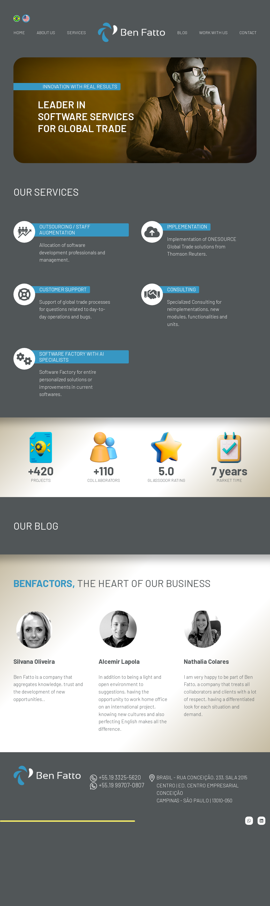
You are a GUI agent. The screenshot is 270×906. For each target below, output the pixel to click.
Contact (248, 32)
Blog (182, 32)
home (19, 32)
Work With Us (213, 32)
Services (76, 32)
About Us (46, 32)
